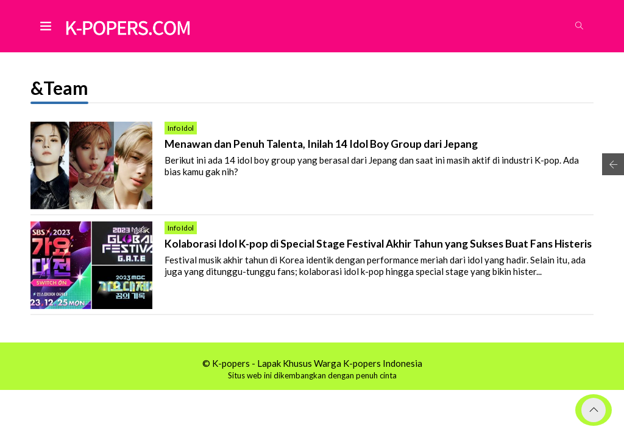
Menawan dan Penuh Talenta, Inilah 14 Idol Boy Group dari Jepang (321, 143)
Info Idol (181, 128)
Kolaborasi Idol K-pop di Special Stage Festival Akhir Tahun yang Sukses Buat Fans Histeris (378, 243)
